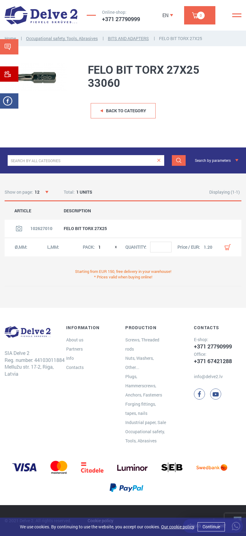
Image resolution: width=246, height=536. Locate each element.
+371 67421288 (213, 361)
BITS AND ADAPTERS (128, 38)
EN (165, 15)
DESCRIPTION (77, 211)
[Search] (179, 160)
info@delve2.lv (208, 376)
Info (70, 358)
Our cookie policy (177, 527)
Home (10, 38)
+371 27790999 (121, 19)
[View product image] (19, 228)
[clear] (158, 160)
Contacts (75, 367)
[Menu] (236, 15)
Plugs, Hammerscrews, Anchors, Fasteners (143, 386)
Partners (74, 349)
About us (74, 340)
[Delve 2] (41, 15)
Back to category (126, 111)
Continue (211, 527)
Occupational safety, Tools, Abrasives (62, 38)
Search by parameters (213, 160)
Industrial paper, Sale (145, 422)
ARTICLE (22, 211)
